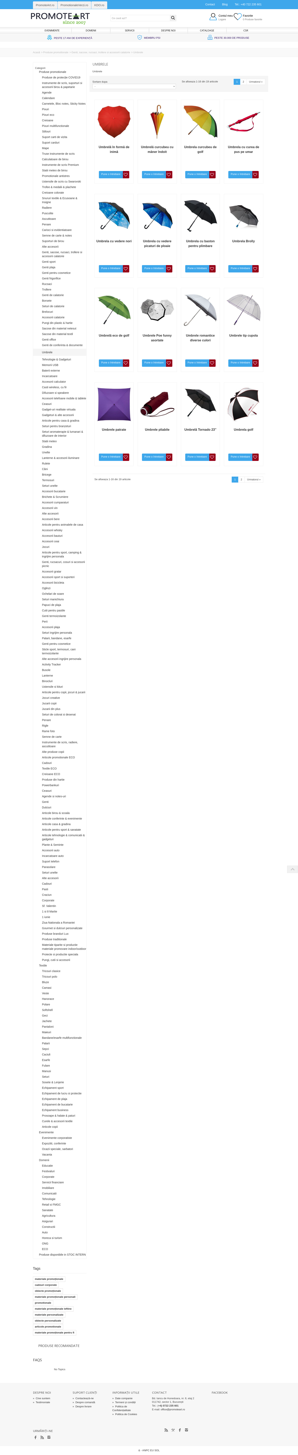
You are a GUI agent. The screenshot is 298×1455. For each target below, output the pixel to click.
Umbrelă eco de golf (114, 335)
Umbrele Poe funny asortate (157, 338)
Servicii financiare (53, 1182)
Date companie (122, 1398)
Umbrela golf (243, 429)
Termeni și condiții (124, 1402)
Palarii (46, 1043)
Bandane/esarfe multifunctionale (62, 1037)
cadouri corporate (46, 1284)
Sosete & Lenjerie (53, 1082)
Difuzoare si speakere (55, 392)
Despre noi (168, 30)
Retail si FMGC (51, 1204)
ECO (45, 1249)
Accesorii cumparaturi (55, 502)
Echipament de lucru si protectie (62, 1093)
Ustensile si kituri (52, 686)
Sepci (45, 1048)
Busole (46, 670)
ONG (45, 1243)
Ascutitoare (49, 218)
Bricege (46, 474)
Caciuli (46, 1054)
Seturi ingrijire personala (57, 632)
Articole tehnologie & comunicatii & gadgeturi (63, 837)
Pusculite (47, 213)
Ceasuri (47, 404)
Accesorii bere (51, 519)
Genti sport (49, 261)
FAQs (37, 1359)
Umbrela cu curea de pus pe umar (243, 149)
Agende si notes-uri (54, 796)
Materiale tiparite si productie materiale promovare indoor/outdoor (64, 946)
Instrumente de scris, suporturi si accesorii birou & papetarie (62, 85)
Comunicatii (49, 1193)
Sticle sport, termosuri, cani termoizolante (59, 651)
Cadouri (47, 763)
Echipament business (55, 1110)
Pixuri (45, 109)
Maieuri (46, 1032)
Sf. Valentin (49, 906)
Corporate (48, 900)
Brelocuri (47, 311)
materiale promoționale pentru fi (54, 1332)
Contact (210, 4)
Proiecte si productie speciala (60, 954)
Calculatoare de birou (55, 159)
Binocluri (47, 681)
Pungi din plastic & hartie (57, 322)
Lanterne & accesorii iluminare (60, 458)
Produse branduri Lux (55, 933)
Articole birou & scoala (56, 813)
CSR (245, 30)
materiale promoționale (49, 1278)
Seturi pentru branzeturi (56, 426)
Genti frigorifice (51, 278)
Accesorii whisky (52, 530)
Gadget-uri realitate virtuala (59, 409)
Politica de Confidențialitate (121, 1408)
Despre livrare (82, 1406)
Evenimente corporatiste (57, 1137)
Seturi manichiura (53, 599)
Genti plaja (48, 267)
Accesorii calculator (54, 381)
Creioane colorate (53, 192)
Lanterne (47, 675)
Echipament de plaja (54, 1099)
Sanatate (47, 1210)
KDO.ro (99, 5)
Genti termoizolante (54, 616)
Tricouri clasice (51, 971)
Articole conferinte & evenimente (62, 818)
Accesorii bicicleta (53, 582)
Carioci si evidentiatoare (57, 230)
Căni (45, 469)
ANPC (145, 1450)
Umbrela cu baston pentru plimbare (200, 243)
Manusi (46, 1071)
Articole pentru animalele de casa (62, 524)
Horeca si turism (52, 1238)
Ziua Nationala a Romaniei (58, 922)
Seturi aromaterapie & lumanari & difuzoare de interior (62, 433)
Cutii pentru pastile (53, 610)
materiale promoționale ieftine (53, 1308)
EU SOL (155, 1450)
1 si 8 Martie (49, 911)
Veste (45, 993)
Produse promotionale (55, 52)
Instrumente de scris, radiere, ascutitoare (60, 744)
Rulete (46, 463)
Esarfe (46, 1060)
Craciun (47, 894)
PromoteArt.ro (45, 5)
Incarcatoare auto (53, 855)
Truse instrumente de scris (58, 153)
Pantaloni (48, 1026)
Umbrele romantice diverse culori (200, 338)
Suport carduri (51, 142)
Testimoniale (41, 1402)
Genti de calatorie (53, 295)
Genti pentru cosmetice (56, 272)
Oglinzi (46, 588)
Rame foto (48, 731)
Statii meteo (49, 441)
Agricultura (48, 1215)
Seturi (45, 1076)
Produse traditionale (54, 939)
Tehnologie (49, 1199)
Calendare (48, 98)
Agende (47, 92)
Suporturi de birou (53, 241)
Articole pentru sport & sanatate (61, 829)
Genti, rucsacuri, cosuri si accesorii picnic (63, 564)
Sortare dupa (100, 81)
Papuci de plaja (51, 604)
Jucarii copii (49, 703)
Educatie (47, 1165)
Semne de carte (52, 736)
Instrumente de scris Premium (60, 164)
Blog (225, 4)
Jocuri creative (51, 697)
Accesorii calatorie (53, 317)
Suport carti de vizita (54, 137)
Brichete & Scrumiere (55, 496)
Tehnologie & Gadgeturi (56, 359)
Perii (45, 621)
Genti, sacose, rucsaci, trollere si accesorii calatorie (100, 52)
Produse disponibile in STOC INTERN (62, 1254)
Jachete (47, 1021)
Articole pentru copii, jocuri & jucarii (63, 692)
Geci (45, 1015)
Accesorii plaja (51, 627)
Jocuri (45, 546)
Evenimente (52, 30)
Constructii (48, 1226)
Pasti (45, 889)
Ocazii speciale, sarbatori (57, 1149)
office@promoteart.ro (173, 1409)
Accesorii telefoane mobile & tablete (64, 398)
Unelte (46, 452)
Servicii (129, 30)
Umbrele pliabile (157, 429)
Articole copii (50, 1126)
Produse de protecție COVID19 (61, 77)
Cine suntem (41, 1398)
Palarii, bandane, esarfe (56, 638)
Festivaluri (48, 1171)
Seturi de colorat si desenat (59, 714)
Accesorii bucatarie (54, 491)
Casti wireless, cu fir (54, 387)
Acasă (36, 52)
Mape (45, 148)
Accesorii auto (51, 850)
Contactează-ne (83, 1398)
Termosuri (48, 480)
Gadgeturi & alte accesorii (58, 415)
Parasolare (49, 867)
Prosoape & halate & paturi (58, 1115)
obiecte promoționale (48, 1290)
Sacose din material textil (57, 334)
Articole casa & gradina (56, 824)
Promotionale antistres (56, 176)
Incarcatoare (50, 376)
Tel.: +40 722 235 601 (248, 4)
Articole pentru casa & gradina (60, 420)
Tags (37, 1269)
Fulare (46, 1065)
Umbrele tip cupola (243, 335)
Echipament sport (53, 1087)
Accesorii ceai (50, 541)
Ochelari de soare (53, 593)
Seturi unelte (50, 485)
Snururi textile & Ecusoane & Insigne (59, 200)
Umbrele (47, 352)
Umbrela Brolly (243, 241)
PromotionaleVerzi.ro (74, 5)
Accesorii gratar (51, 571)
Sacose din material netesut (59, 328)
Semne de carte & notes (57, 235)
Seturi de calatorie (53, 306)
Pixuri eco (48, 114)
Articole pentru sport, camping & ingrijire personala (62, 554)
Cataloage (207, 30)
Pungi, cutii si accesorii (56, 960)
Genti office (49, 339)
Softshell (47, 1010)
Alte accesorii (50, 246)
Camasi (46, 987)
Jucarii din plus (51, 709)
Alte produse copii (53, 751)
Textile (43, 965)
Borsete (47, 300)
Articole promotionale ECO (58, 757)
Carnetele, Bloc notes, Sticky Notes (64, 103)
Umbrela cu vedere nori (114, 241)
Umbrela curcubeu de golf (200, 149)
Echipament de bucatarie (57, 1104)
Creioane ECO (51, 774)
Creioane (47, 120)
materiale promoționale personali (55, 1296)
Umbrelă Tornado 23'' (200, 429)
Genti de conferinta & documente (62, 345)
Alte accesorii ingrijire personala (61, 658)
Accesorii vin (50, 508)
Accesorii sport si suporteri (58, 577)
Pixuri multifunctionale (55, 125)
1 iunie (46, 917)
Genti (45, 801)
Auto (45, 1232)
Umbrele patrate (114, 429)
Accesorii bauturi (52, 535)
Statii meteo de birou (55, 170)
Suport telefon (50, 861)
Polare (46, 1004)
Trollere (46, 289)
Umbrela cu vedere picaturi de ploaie (157, 243)
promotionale (43, 1302)
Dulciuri (46, 807)
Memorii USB (50, 365)
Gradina (47, 446)
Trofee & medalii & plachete (59, 187)
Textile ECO (49, 768)
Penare (46, 224)
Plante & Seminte (53, 844)
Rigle (45, 725)
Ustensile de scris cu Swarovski (61, 181)
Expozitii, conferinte (54, 1143)
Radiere (47, 207)
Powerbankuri (50, 785)
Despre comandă (84, 1402)
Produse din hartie (53, 779)
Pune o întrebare (111, 174)
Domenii (91, 30)
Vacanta (47, 1154)
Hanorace (48, 998)
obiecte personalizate (48, 1320)
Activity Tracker (51, 664)
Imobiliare (48, 1187)
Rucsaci (47, 284)
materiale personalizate (49, 1314)
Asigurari (47, 1221)
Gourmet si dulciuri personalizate (62, 928)
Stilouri (46, 131)
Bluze (45, 982)
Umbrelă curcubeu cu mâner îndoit (157, 149)
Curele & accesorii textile (57, 1121)
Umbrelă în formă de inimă (114, 149)
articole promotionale (48, 1326)
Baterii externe (51, 370)
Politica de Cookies (124, 1414)
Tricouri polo (49, 976)
